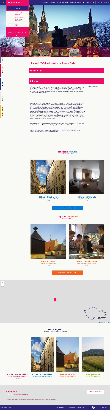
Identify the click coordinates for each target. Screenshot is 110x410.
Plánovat (17, 8)
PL (90, 2)
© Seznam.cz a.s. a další (106, 322)
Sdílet (22, 29)
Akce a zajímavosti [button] (62, 2)
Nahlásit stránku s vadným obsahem (17, 32)
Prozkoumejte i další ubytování (67, 208)
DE (93, 2)
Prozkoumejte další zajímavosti (67, 272)
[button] (55, 300)
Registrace (99, 2)
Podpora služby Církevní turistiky (77, 407)
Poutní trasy (73, 2)
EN (88, 2)
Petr (16, 25)
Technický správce (59, 407)
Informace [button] (80, 2)
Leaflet (100, 322)
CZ (85, 2)
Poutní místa (45, 2)
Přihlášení (106, 2)
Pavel (16, 24)
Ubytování (53, 2)
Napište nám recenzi (95, 391)
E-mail (11, 29)
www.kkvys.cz (18, 19)
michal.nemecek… (19, 17)
